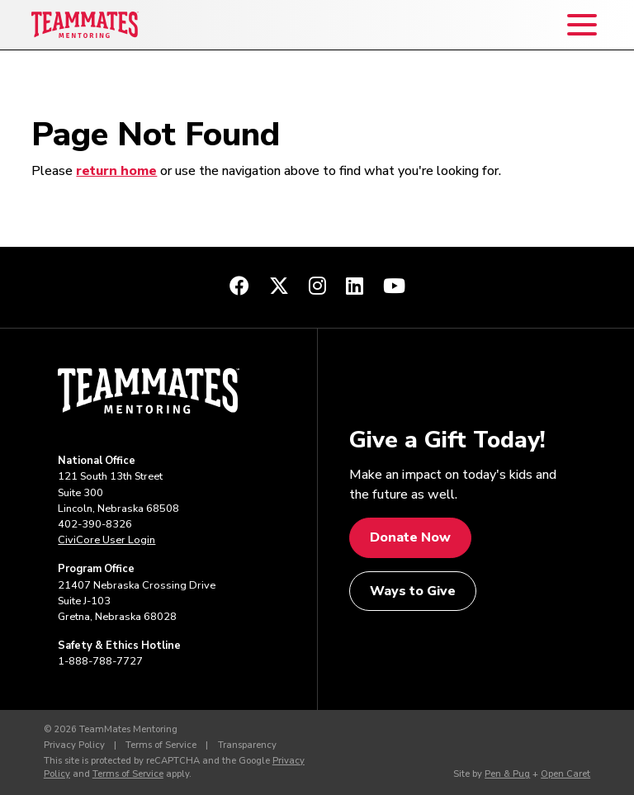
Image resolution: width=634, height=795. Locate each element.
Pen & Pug (507, 774)
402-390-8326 (95, 524)
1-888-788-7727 (100, 661)
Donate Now (410, 537)
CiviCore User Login (106, 539)
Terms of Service (160, 745)
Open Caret (565, 774)
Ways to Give (413, 591)
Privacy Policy (74, 745)
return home (116, 171)
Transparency (247, 745)
